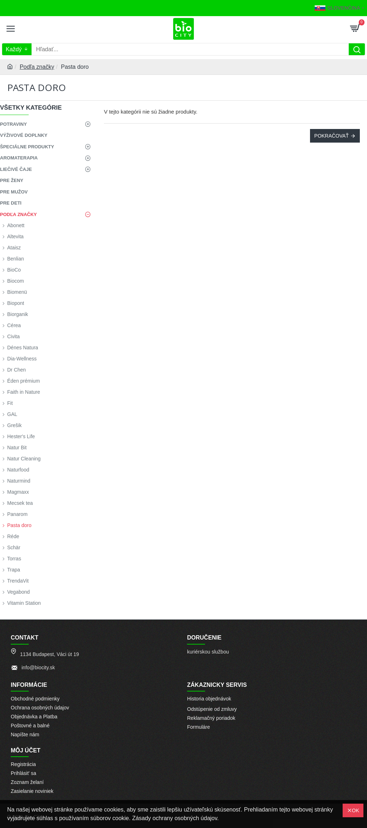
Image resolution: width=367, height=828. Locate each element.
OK (355, 810)
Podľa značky (37, 67)
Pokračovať (331, 136)
